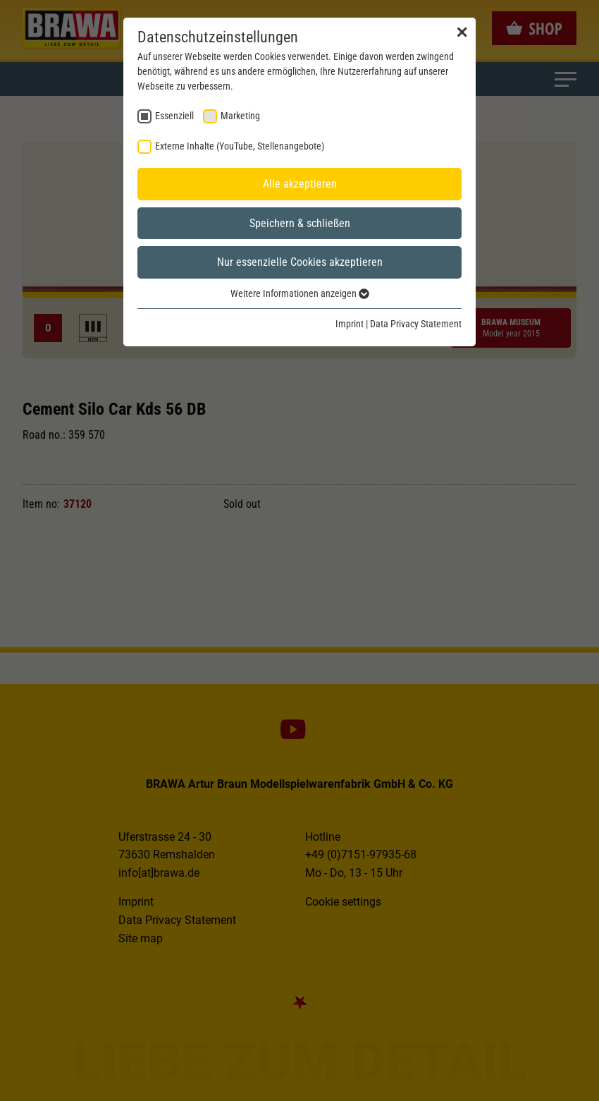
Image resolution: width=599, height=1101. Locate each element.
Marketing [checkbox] (240, 115)
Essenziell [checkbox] (174, 115)
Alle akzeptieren (300, 183)
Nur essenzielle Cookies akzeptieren (300, 262)
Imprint (349, 323)
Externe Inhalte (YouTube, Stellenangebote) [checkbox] (239, 146)
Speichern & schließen (299, 223)
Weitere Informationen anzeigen (299, 293)
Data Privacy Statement (416, 323)
